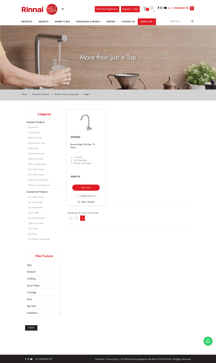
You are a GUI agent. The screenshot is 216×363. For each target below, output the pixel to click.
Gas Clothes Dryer (36, 175)
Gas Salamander (35, 207)
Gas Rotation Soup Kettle (39, 239)
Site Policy (99, 359)
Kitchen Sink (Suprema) (38, 180)
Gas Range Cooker (36, 218)
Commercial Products (37, 192)
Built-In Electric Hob (36, 143)
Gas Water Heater (36, 169)
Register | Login (130, 9)
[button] (86, 201)
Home (24, 94)
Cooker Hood (34, 133)
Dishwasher (33, 127)
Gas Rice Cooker (35, 202)
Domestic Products (41, 94)
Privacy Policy (113, 359)
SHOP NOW (86, 188)
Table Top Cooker (36, 159)
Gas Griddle (33, 213)
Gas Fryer (32, 234)
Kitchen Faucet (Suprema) (67, 94)
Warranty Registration (107, 9)
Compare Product (87, 196)
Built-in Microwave (36, 154)
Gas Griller (33, 228)
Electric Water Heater (37, 164)
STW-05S (75, 137)
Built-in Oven (33, 148)
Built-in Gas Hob (35, 138)
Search (192, 21)
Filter (31, 328)
